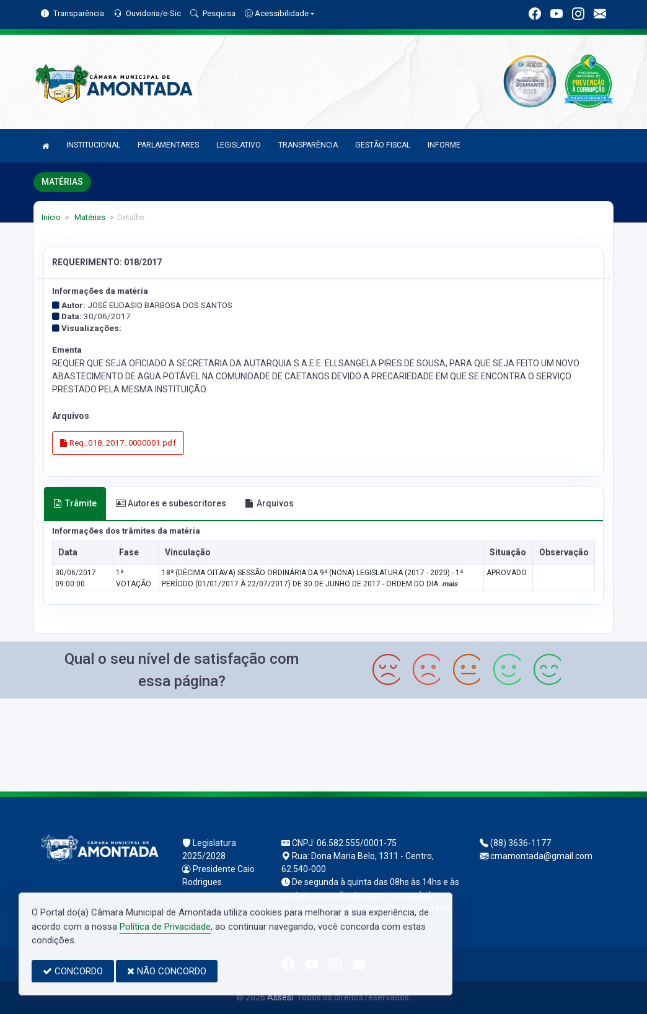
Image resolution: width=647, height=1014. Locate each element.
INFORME (444, 145)
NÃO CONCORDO (166, 971)
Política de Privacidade (165, 926)
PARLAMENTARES (168, 145)
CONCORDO (73, 971)
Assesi (280, 997)
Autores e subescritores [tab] (171, 503)
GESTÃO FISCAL (382, 145)
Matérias (89, 217)
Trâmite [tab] (75, 503)
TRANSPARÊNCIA (308, 145)
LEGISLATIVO (238, 145)
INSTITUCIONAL (93, 145)
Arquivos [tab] (269, 503)
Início (51, 217)
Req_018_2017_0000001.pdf (118, 442)
